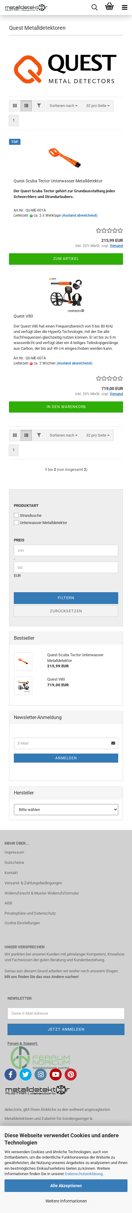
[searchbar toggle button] (94, 7)
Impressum (14, 852)
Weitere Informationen (66, 1201)
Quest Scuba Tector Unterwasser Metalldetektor (58, 180)
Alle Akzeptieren (66, 1185)
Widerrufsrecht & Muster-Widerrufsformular (42, 893)
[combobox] (63, 106)
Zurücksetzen (66, 611)
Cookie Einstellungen (22, 923)
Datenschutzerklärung (84, 1174)
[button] (15, 106)
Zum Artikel (66, 259)
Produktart (26, 505)
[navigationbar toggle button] (124, 7)
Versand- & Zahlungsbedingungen (33, 883)
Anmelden (66, 758)
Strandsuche (27, 515)
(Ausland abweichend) (79, 215)
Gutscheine (14, 862)
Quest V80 (23, 316)
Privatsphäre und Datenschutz (30, 913)
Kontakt (11, 872)
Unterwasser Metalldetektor (40, 522)
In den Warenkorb (66, 407)
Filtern (66, 598)
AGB (8, 903)
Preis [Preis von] (19, 540)
